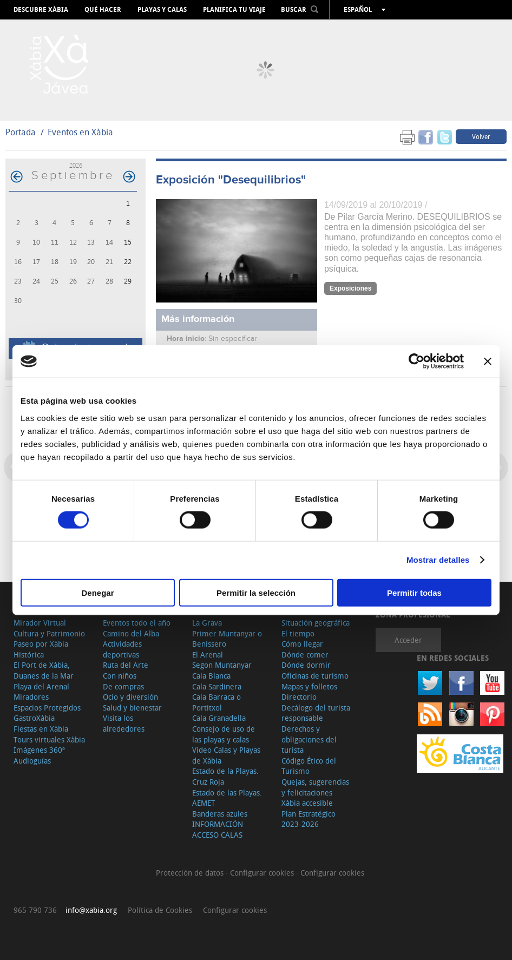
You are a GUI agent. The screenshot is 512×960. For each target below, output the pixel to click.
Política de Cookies (160, 910)
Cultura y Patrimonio (49, 633)
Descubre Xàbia (41, 9)
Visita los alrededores (124, 723)
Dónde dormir (306, 665)
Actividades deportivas (122, 649)
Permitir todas (414, 592)
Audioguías (32, 760)
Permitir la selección (256, 592)
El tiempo (297, 633)
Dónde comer (305, 654)
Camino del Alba (131, 633)
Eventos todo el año (136, 622)
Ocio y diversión (130, 697)
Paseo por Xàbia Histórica (41, 649)
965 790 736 (35, 910)
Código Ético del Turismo (308, 766)
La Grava (207, 622)
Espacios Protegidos (47, 707)
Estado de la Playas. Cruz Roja (225, 776)
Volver (481, 136)
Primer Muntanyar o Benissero (227, 638)
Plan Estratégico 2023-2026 (308, 819)
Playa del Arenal (41, 686)
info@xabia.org (91, 910)
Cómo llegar (302, 644)
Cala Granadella (219, 718)
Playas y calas (162, 9)
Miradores (31, 697)
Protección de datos (191, 872)
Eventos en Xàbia (80, 132)
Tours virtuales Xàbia (49, 739)
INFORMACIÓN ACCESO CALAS (217, 829)
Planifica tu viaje (234, 9)
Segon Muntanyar (222, 665)
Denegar (97, 592)
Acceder (408, 640)
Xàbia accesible (307, 803)
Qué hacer (102, 9)
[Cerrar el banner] (487, 361)
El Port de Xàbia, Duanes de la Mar (44, 670)
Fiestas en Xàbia (41, 729)
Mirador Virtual (40, 622)
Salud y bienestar (132, 707)
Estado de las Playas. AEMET (227, 797)
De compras (123, 686)
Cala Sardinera (216, 686)
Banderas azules (219, 813)
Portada (20, 132)
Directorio (299, 697)
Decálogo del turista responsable (315, 713)
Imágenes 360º (39, 750)
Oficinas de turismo (315, 675)
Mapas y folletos (309, 686)
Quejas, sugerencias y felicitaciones (315, 787)
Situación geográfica (315, 622)
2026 (75, 165)
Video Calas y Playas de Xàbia (226, 755)
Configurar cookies (263, 872)
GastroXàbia (34, 718)
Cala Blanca (211, 675)
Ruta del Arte (125, 665)
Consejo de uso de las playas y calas (223, 734)
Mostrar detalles (438, 559)
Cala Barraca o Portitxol (216, 702)
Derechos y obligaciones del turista (309, 739)
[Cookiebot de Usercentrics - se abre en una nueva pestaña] (416, 361)
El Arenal (207, 654)
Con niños (119, 675)
